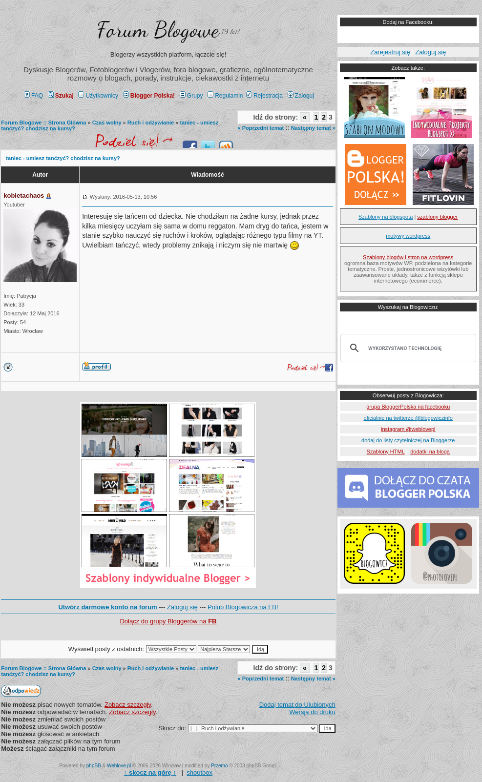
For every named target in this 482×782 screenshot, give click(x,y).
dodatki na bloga (430, 451)
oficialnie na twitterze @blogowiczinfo (408, 418)
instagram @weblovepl (408, 429)
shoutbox (199, 772)
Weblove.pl (119, 765)
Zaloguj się (182, 607)
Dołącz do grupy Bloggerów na (168, 621)
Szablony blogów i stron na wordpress (408, 257)
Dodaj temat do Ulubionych (297, 704)
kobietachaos (23, 195)
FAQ (33, 95)
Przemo (219, 765)
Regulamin (225, 95)
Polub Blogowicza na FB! (243, 607)
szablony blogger (437, 217)
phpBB (93, 765)
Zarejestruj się (390, 52)
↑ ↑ (150, 772)
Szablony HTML (386, 451)
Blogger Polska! (149, 95)
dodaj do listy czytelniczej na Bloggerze (408, 440)
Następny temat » (313, 128)
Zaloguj (301, 95)
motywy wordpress (408, 236)
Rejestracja (264, 95)
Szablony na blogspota (385, 217)
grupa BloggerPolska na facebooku (408, 407)
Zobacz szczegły (128, 704)
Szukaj (61, 95)
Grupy (191, 95)
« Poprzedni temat (260, 128)
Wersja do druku (312, 712)
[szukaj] (406, 348)
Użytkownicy (98, 95)
